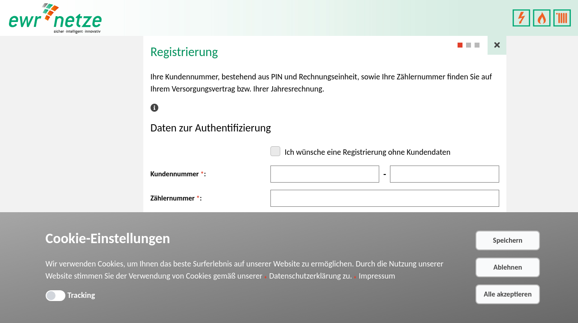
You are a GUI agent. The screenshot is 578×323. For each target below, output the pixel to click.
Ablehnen (507, 267)
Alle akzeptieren (507, 294)
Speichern (507, 240)
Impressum (377, 276)
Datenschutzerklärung (305, 276)
